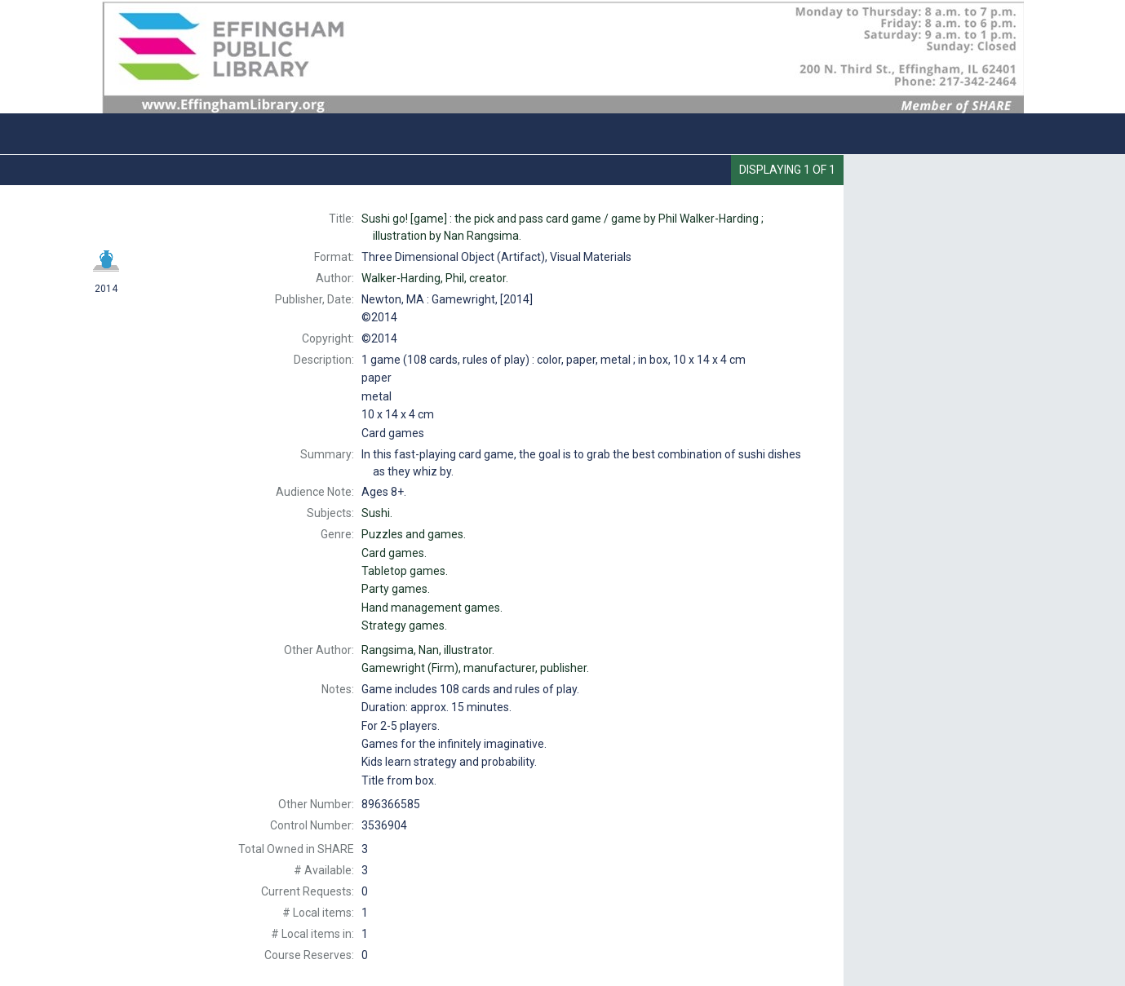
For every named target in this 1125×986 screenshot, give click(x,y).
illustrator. (427, 650)
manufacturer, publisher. (475, 667)
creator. (434, 278)
